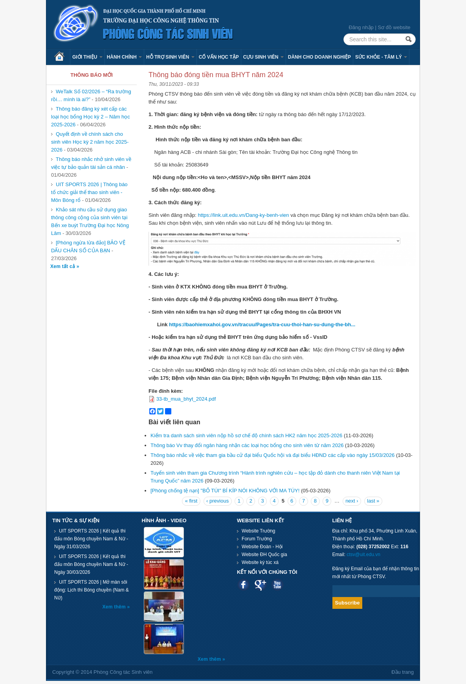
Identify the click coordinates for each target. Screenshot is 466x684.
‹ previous (217, 501)
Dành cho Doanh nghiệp (319, 57)
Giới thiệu (87, 57)
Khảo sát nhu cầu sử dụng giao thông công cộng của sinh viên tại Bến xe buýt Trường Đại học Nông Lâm (90, 221)
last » (373, 501)
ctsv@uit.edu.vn (363, 554)
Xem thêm (115, 607)
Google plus (260, 584)
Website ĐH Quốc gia (264, 554)
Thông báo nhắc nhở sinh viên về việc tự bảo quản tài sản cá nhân (91, 163)
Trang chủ (62, 57)
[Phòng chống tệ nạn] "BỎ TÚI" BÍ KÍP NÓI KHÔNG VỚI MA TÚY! (224, 491)
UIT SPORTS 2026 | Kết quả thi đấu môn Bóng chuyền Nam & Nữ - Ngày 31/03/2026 (91, 538)
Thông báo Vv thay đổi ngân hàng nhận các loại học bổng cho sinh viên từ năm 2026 (246, 445)
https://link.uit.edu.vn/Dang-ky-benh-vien (243, 215)
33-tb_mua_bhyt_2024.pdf (186, 399)
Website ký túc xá (260, 562)
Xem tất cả (63, 266)
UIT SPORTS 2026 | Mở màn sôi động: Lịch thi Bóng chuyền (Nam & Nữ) (91, 590)
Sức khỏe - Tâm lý (381, 57)
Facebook (243, 584)
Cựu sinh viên (263, 57)
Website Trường (258, 531)
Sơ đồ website (394, 27)
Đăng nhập (361, 27)
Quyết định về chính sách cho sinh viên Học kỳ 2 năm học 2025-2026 (89, 142)
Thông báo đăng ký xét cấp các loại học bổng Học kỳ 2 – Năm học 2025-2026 (90, 117)
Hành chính (124, 57)
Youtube (277, 584)
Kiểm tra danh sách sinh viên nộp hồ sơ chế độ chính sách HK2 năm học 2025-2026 (246, 435)
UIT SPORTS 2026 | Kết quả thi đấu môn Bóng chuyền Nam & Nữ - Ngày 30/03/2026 (91, 564)
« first (191, 501)
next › (351, 501)
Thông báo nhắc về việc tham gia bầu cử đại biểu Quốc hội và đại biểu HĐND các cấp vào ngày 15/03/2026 (272, 455)
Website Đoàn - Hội (262, 546)
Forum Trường (257, 539)
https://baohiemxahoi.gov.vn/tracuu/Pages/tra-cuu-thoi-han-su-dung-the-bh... (262, 324)
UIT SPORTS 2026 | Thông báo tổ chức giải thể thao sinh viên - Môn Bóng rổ (89, 192)
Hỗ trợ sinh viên (170, 57)
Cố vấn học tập (219, 57)
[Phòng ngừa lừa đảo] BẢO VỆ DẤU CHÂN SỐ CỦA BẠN (88, 246)
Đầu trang (402, 672)
